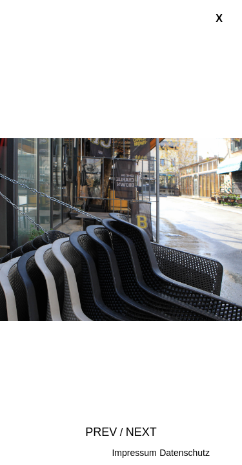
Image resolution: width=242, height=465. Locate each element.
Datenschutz (184, 453)
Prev (101, 432)
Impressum (134, 453)
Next (141, 432)
